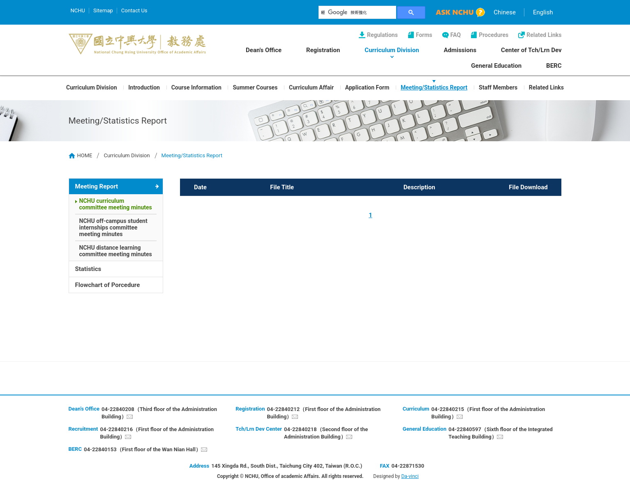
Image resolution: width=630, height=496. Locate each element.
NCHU (78, 10)
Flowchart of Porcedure (107, 285)
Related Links (543, 35)
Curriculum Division (392, 50)
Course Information (196, 87)
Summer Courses (255, 87)
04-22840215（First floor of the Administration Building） (488, 413)
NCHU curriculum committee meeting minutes (115, 204)
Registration (323, 50)
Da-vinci (409, 476)
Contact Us (134, 10)
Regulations (382, 35)
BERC (553, 65)
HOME (84, 155)
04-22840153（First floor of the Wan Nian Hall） (142, 449)
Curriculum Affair (311, 87)
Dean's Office (264, 50)
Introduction (144, 87)
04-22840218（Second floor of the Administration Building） (326, 433)
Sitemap (103, 10)
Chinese (505, 12)
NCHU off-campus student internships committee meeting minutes (113, 227)
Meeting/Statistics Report (434, 87)
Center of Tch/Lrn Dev (531, 50)
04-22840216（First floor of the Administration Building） (157, 433)
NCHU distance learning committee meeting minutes (115, 250)
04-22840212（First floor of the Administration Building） (324, 413)
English (543, 12)
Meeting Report (96, 186)
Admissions (460, 50)
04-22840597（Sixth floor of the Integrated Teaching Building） (500, 433)
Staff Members (498, 87)
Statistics (88, 269)
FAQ (455, 35)
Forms (424, 35)
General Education (496, 65)
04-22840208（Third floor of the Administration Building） (159, 413)
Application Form (367, 87)
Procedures (493, 35)
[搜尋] (357, 12)
